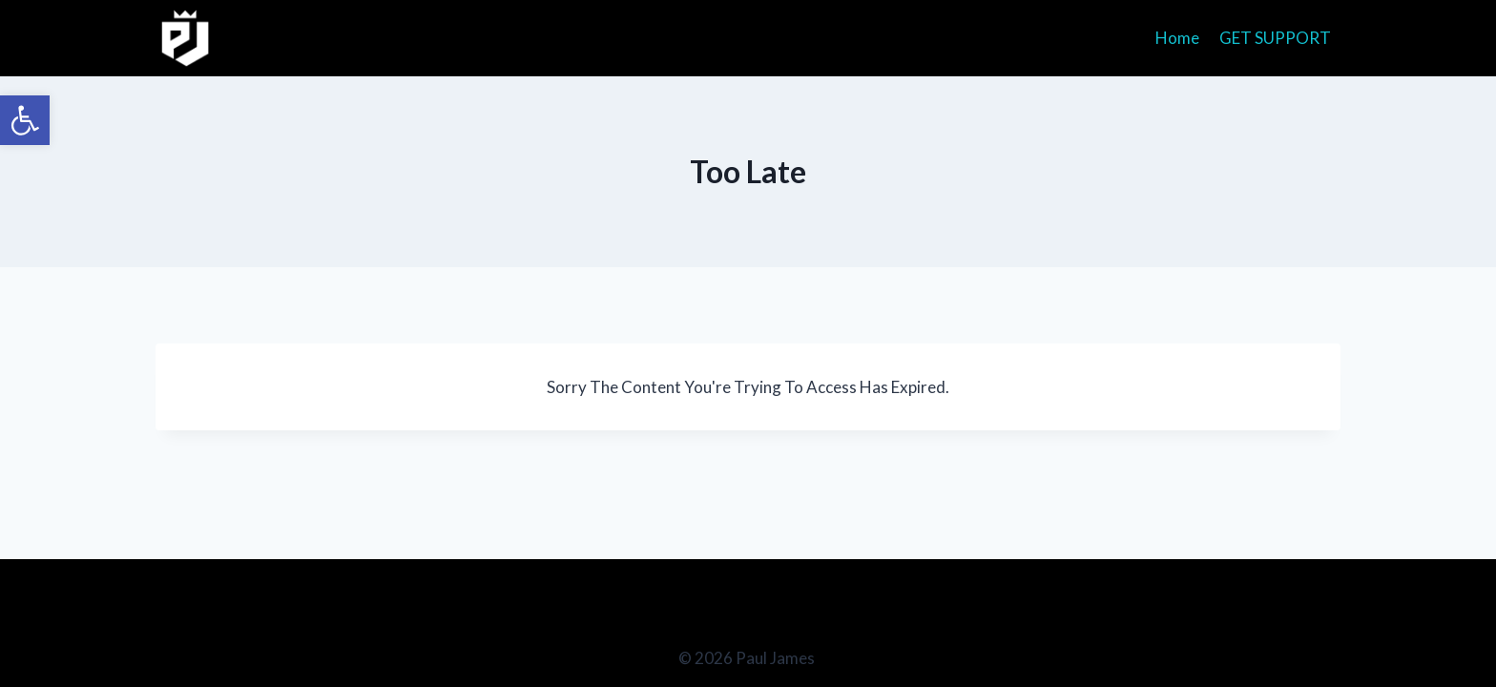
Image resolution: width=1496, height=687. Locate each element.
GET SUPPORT (1275, 38)
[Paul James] (186, 38)
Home (1177, 38)
